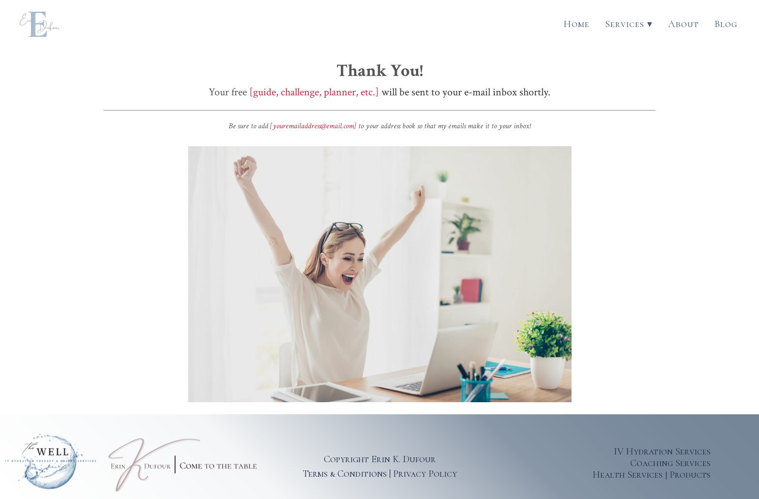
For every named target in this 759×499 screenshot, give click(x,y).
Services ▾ (629, 24)
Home (576, 24)
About (683, 24)
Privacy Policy (425, 474)
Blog (725, 24)
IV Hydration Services (662, 451)
